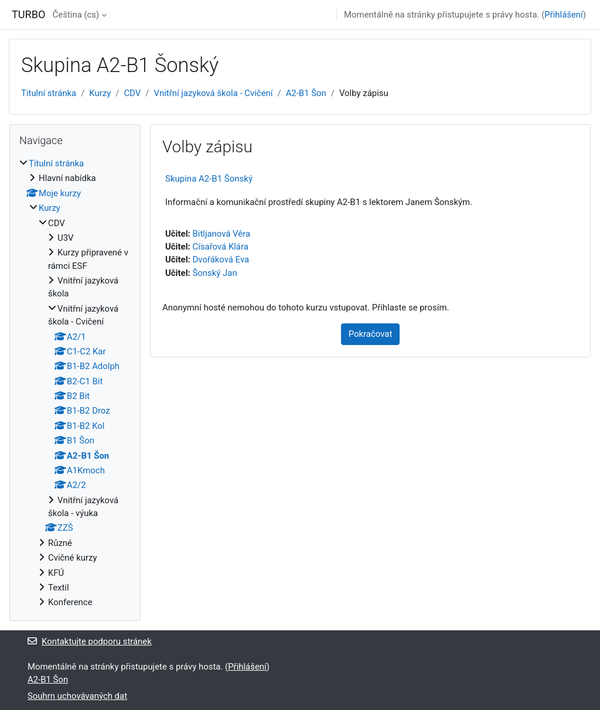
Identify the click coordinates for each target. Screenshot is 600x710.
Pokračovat (371, 334)
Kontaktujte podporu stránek (90, 641)
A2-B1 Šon (306, 93)
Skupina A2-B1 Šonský (209, 178)
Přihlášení (563, 14)
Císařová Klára (220, 246)
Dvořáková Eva (220, 259)
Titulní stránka (48, 93)
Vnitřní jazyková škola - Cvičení (213, 93)
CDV (132, 93)
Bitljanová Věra (221, 233)
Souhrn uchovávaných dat (77, 696)
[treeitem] (75, 383)
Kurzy (100, 93)
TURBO (29, 14)
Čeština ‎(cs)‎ (76, 14)
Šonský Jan (214, 273)
